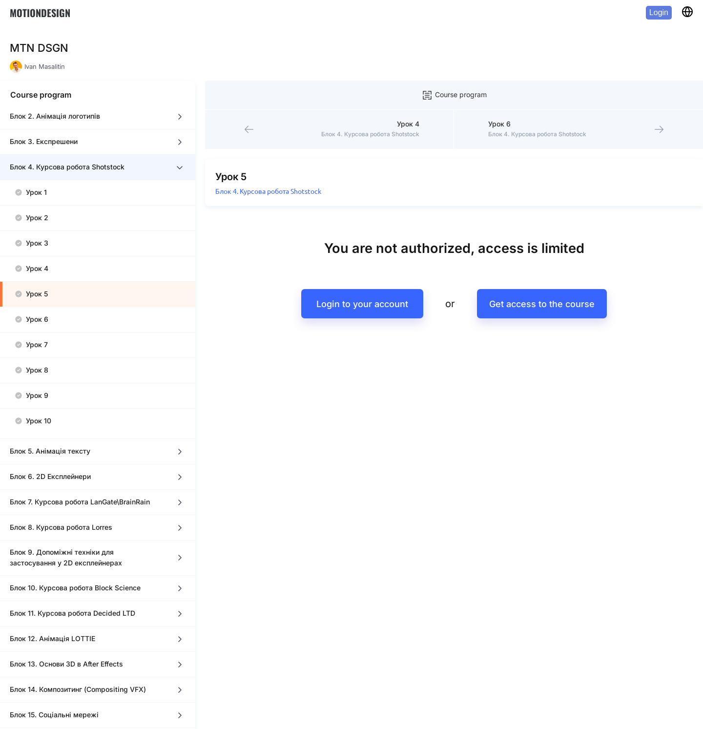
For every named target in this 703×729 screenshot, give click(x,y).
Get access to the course (542, 275)
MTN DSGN (39, 48)
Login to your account (362, 275)
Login (658, 12)
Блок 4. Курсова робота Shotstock (268, 162)
